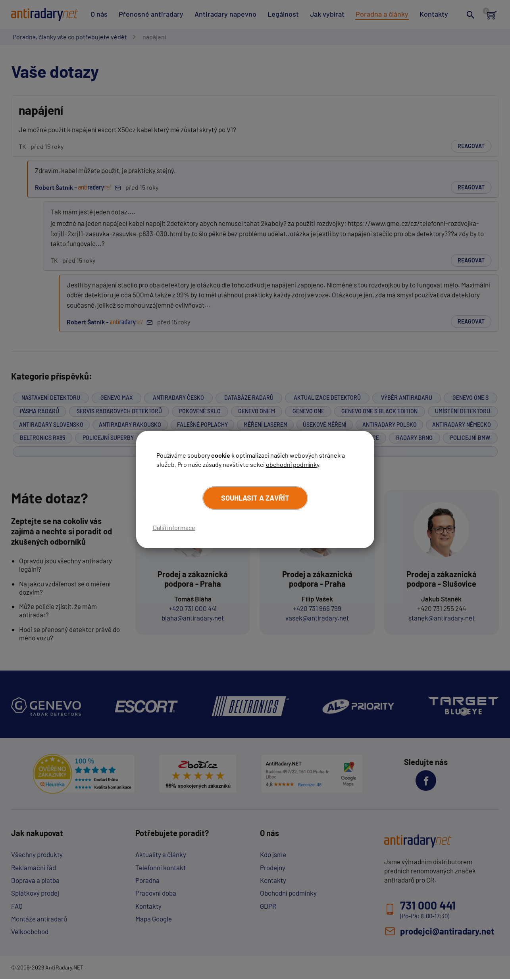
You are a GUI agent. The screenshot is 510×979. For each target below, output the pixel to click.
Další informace (174, 527)
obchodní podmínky (292, 464)
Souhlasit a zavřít (255, 497)
